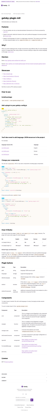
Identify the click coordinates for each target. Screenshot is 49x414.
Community (24, 381)
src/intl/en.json (5, 148)
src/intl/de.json (5, 154)
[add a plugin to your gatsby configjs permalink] (1, 105)
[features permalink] (1, 27)
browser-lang (8, 36)
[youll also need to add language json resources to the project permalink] (1, 137)
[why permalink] (1, 45)
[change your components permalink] (1, 160)
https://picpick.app (7, 74)
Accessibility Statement (20, 405)
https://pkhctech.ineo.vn (9, 83)
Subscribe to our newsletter (21, 397)
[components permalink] (1, 298)
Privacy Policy (28, 407)
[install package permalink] (1, 97)
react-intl (5, 32)
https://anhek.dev (7, 81)
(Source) (17, 76)
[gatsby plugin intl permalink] (1, 18)
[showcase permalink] (1, 70)
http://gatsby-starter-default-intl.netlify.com (15, 60)
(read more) (11, 52)
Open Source (24, 374)
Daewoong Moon (9, 362)
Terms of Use (20, 407)
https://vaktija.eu (7, 78)
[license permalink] (1, 358)
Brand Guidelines (30, 405)
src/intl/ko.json (5, 151)
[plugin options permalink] (1, 263)
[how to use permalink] (1, 92)
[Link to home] (4, 5)
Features (24, 377)
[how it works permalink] (1, 230)
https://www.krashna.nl (8, 76)
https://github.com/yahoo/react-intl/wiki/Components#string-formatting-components (31, 346)
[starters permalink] (1, 57)
